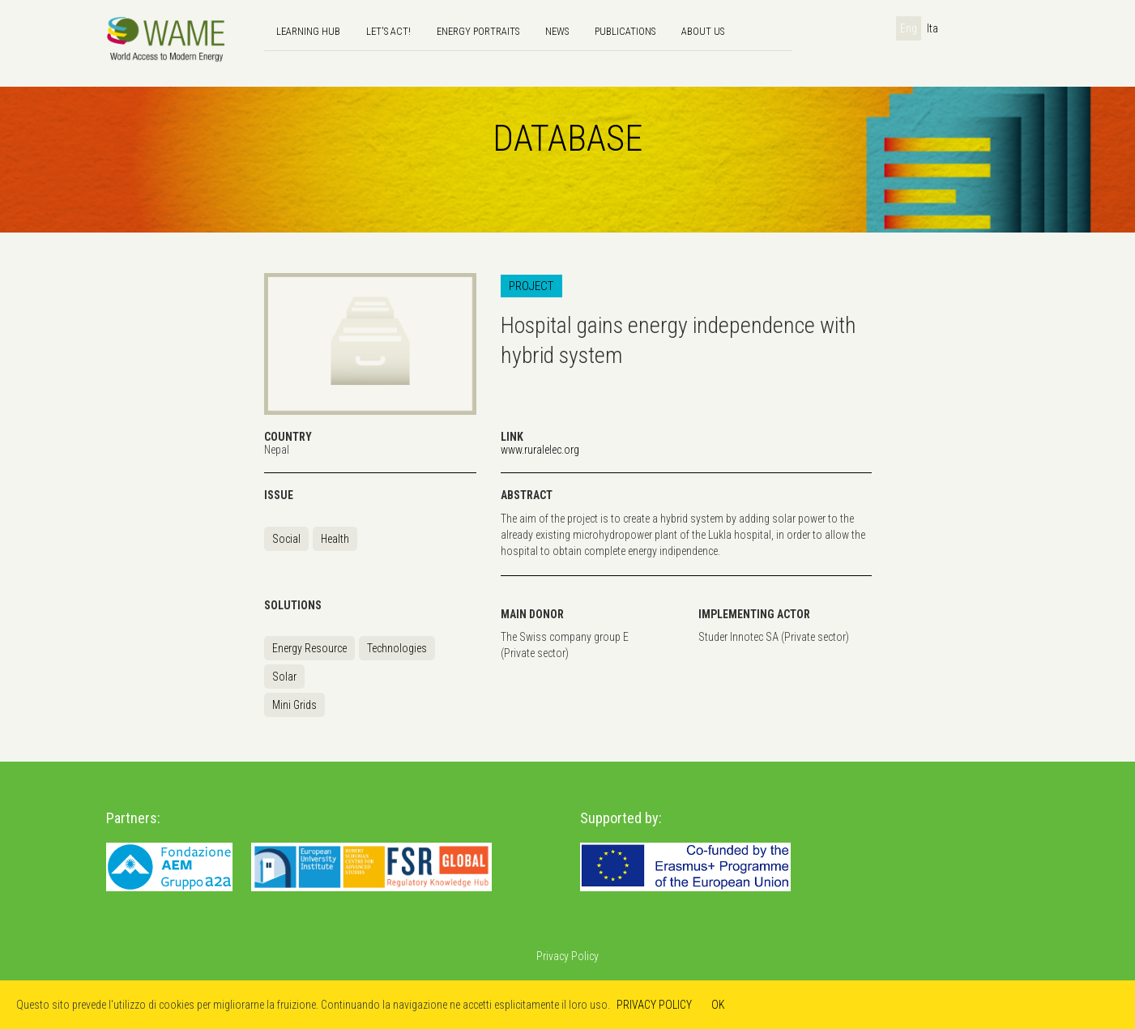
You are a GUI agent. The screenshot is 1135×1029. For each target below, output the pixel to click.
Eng (908, 28)
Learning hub (308, 31)
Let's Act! (388, 31)
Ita (932, 28)
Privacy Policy (567, 956)
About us (702, 31)
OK (718, 1004)
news (557, 31)
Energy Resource (309, 648)
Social (286, 538)
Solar (284, 676)
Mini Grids (294, 704)
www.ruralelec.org (540, 449)
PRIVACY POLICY (654, 1004)
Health (335, 538)
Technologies (397, 648)
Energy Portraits (478, 31)
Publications (625, 31)
